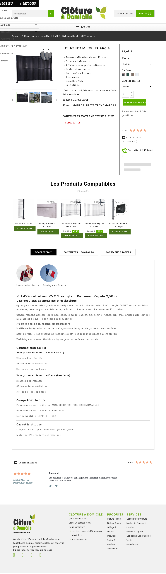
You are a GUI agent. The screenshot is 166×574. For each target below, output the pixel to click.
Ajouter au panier (135, 102)
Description (43, 252)
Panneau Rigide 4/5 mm (94, 225)
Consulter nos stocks (79, 252)
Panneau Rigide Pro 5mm (71, 225)
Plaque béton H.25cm (47, 225)
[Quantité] (125, 94)
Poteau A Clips (23, 223)
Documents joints (118, 252)
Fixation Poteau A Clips (118, 225)
